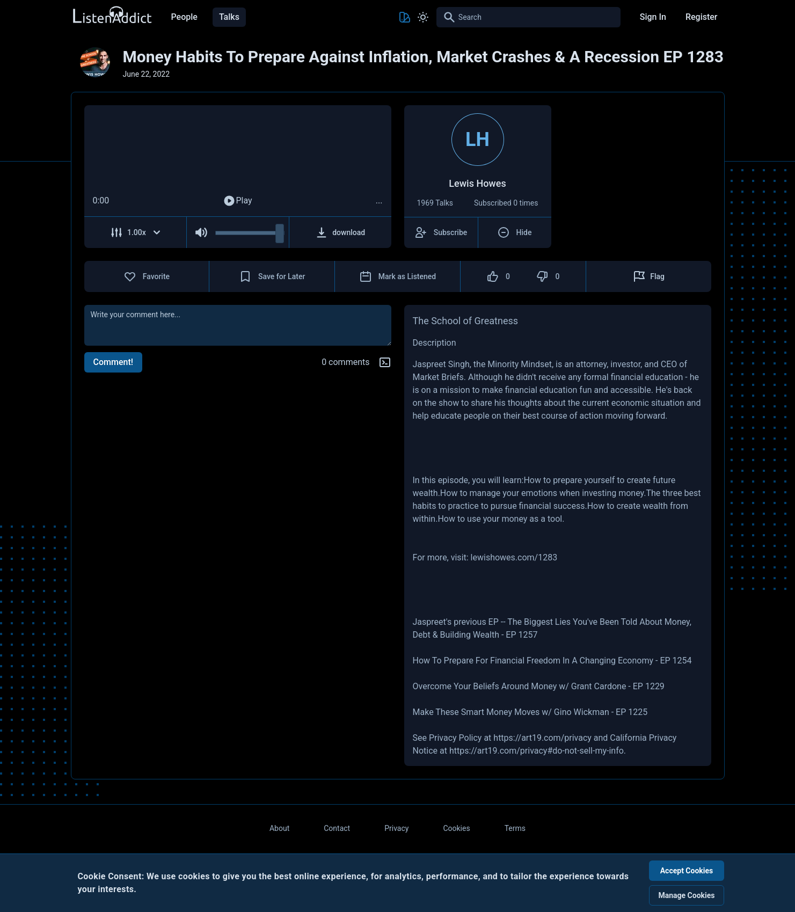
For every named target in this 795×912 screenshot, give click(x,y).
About (279, 828)
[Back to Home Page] (111, 15)
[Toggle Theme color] (405, 17)
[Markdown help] (384, 362)
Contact (337, 828)
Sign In (653, 17)
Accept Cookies (686, 870)
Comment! (113, 362)
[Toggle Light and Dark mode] (423, 17)
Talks (229, 17)
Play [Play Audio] (237, 200)
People (184, 17)
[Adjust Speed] (135, 232)
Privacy (396, 828)
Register (701, 17)
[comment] (237, 325)
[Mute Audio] (201, 232)
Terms (515, 828)
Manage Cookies (686, 895)
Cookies (456, 828)
